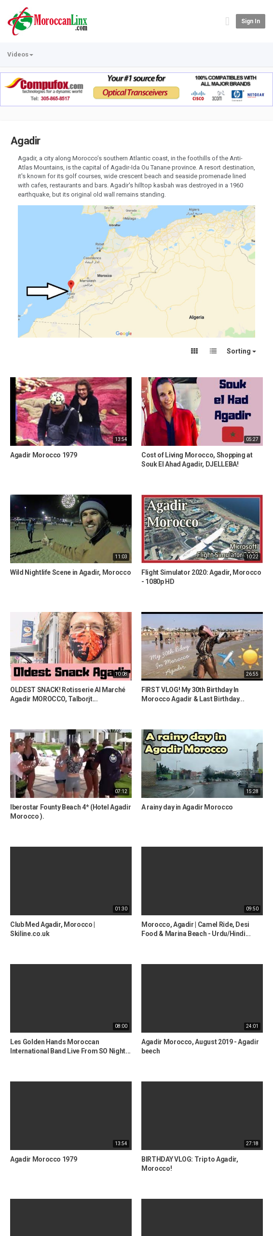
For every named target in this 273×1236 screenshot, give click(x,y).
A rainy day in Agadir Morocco (187, 807)
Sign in (250, 21)
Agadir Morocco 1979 (43, 455)
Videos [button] (20, 54)
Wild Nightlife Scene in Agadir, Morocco (70, 572)
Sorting (241, 351)
